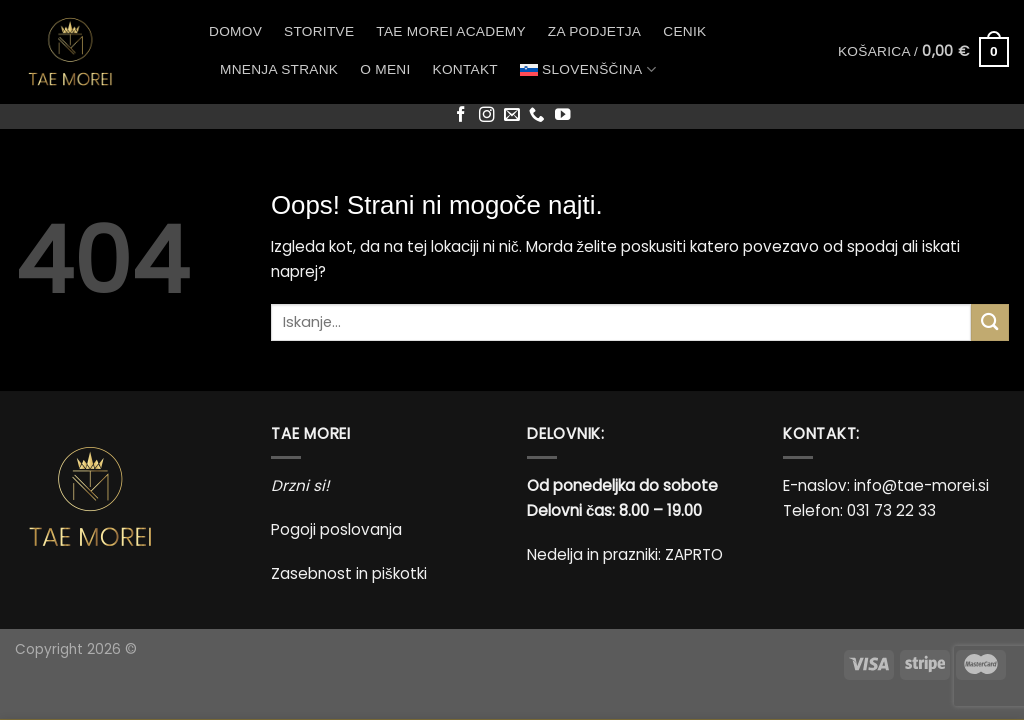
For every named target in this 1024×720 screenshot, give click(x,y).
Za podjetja (594, 31)
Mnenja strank (279, 69)
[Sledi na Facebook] (461, 115)
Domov (235, 31)
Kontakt (465, 69)
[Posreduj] (990, 322)
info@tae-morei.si (921, 485)
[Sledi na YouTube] (563, 115)
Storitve (319, 31)
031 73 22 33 (891, 510)
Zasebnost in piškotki (349, 573)
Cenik (684, 31)
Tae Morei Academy (451, 31)
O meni (385, 69)
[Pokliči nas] (537, 115)
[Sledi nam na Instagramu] (487, 115)
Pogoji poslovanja (336, 529)
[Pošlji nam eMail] (512, 115)
